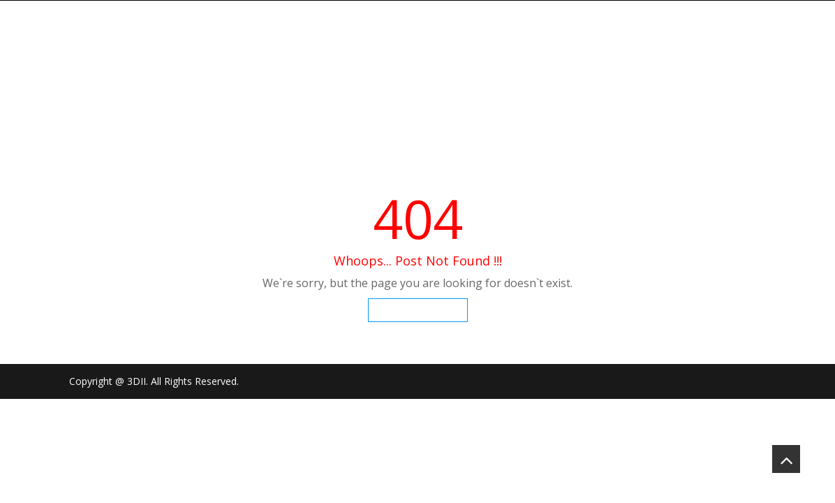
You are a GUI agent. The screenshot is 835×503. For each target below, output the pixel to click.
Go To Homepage (418, 309)
